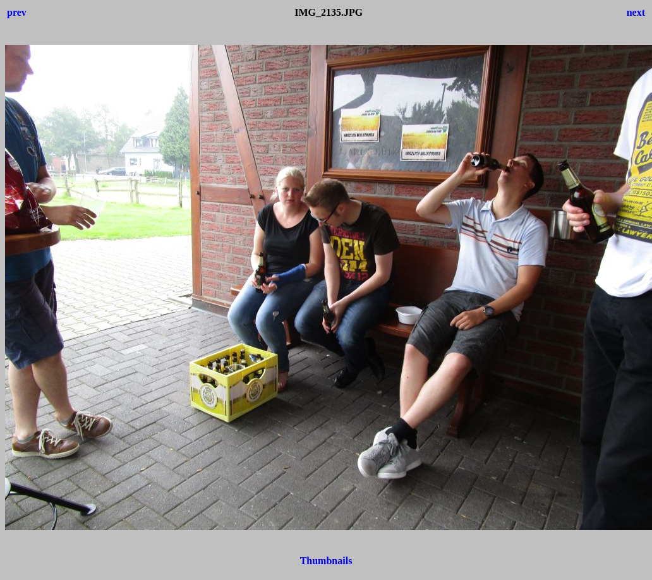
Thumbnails (326, 560)
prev (17, 12)
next (636, 12)
